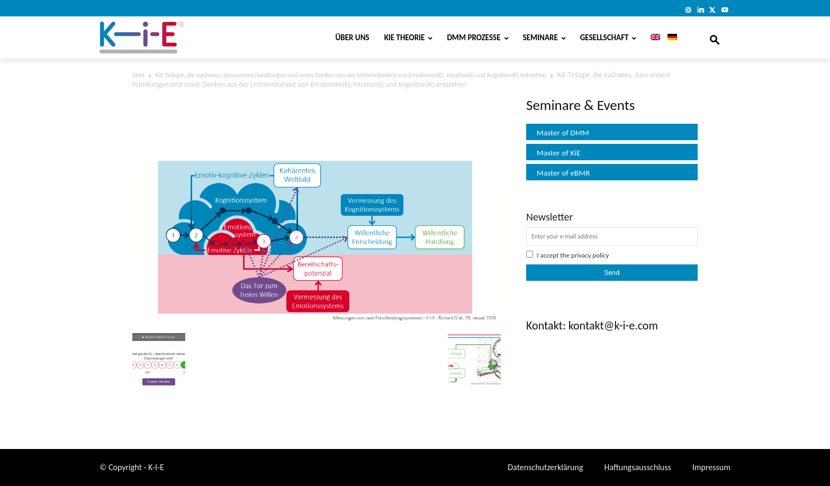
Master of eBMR (563, 173)
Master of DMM (563, 132)
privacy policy (590, 255)
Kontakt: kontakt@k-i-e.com (592, 325)
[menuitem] (651, 37)
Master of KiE (558, 153)
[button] (714, 37)
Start (138, 75)
